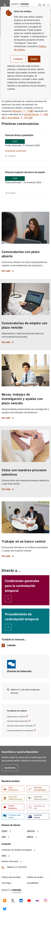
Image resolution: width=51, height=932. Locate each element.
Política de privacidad (11, 877)
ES (46, 5)
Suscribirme (9, 768)
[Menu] (5, 5)
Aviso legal (6, 883)
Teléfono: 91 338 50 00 (14, 867)
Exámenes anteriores (15, 151)
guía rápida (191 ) (20, 117)
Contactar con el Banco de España (19, 850)
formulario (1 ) (22, 111)
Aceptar (34, 59)
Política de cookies (35, 877)
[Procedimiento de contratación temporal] (8, 627)
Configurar (18, 59)
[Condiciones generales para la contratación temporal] (8, 598)
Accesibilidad (32, 883)
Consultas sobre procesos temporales (21, 725)
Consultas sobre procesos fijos (19, 721)
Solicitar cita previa (12, 861)
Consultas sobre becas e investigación (21, 730)
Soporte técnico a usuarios (17, 716)
